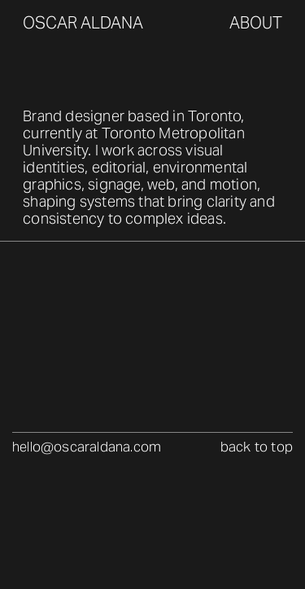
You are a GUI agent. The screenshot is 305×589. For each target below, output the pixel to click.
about (255, 23)
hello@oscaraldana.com (86, 447)
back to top (256, 447)
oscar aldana (83, 23)
